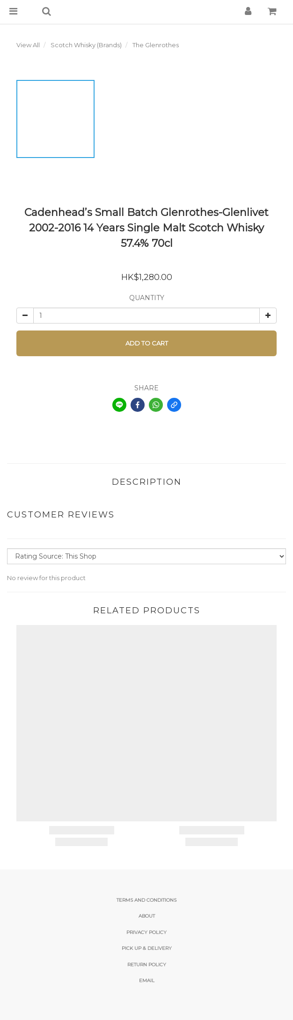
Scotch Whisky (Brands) (86, 45)
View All (28, 45)
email (146, 980)
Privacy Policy (146, 932)
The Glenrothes (155, 45)
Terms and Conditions (146, 900)
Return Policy (146, 965)
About (147, 916)
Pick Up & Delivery (147, 948)
